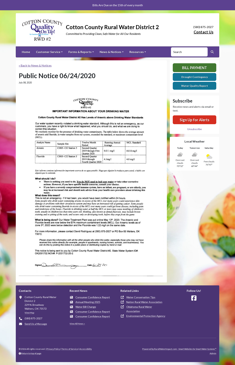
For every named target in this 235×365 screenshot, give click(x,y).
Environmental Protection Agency (145, 315)
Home (26, 52)
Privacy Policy (53, 349)
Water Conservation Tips (140, 297)
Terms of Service (70, 349)
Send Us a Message (36, 323)
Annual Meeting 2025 (87, 302)
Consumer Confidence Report (92, 297)
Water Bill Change (85, 306)
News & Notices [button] (110, 52)
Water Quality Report (194, 85)
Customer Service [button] (48, 52)
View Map (29, 312)
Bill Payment (194, 67)
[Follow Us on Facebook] (193, 298)
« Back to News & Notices (35, 65)
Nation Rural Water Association (144, 302)
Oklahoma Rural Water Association (139, 309)
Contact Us (203, 32)
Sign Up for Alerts (194, 120)
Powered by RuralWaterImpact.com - (179, 349)
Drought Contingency (194, 77)
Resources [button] (136, 52)
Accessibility (85, 349)
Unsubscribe (194, 129)
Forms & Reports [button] (80, 52)
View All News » (77, 323)
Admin (213, 353)
